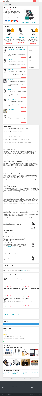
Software (13, 1)
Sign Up (34, 1)
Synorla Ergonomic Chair (12, 99)
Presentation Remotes (16, 357)
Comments (30, 64)
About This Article (31, 66)
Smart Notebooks (7, 357)
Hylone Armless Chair (33, 37)
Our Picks (30, 51)
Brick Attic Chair (10, 89)
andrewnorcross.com (26, 285)
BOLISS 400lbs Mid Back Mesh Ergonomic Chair (16, 49)
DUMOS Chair (10, 114)
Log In (38, 1)
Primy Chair (10, 59)
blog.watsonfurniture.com (9, 285)
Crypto (20, 1)
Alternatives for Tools (35, 372)
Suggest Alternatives (14, 386)
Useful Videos (31, 61)
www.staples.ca (26, 295)
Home (11, 1)
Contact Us (32, 386)
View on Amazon (9, 43)
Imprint (32, 387)
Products (17, 1)
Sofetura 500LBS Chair (12, 109)
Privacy (39, 394)
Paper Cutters (25, 357)
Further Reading (23, 270)
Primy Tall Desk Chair (11, 69)
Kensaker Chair (10, 79)
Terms (37, 394)
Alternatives (30, 53)
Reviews (30, 57)
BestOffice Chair (9, 37)
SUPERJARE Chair (21, 37)
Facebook (33, 388)
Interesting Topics (31, 67)
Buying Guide (30, 56)
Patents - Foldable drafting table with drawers (13, 314)
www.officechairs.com (9, 294)
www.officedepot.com (27, 304)
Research (30, 60)
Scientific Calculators (34, 357)
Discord (23, 1)
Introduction (30, 50)
